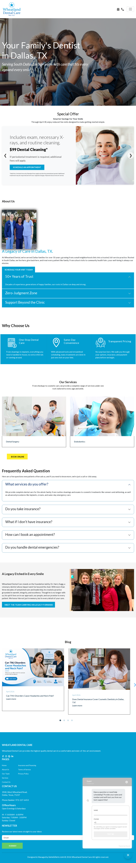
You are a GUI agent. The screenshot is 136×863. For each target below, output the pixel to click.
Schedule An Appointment (27, 167)
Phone (96, 819)
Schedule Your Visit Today (19, 269)
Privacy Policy (23, 774)
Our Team (6, 774)
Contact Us (6, 782)
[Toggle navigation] (130, 9)
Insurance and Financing (27, 765)
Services (5, 778)
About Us (5, 770)
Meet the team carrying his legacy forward (29, 605)
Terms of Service (24, 770)
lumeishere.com (56, 857)
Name (96, 810)
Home (4, 765)
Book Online (17, 457)
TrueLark (128, 846)
